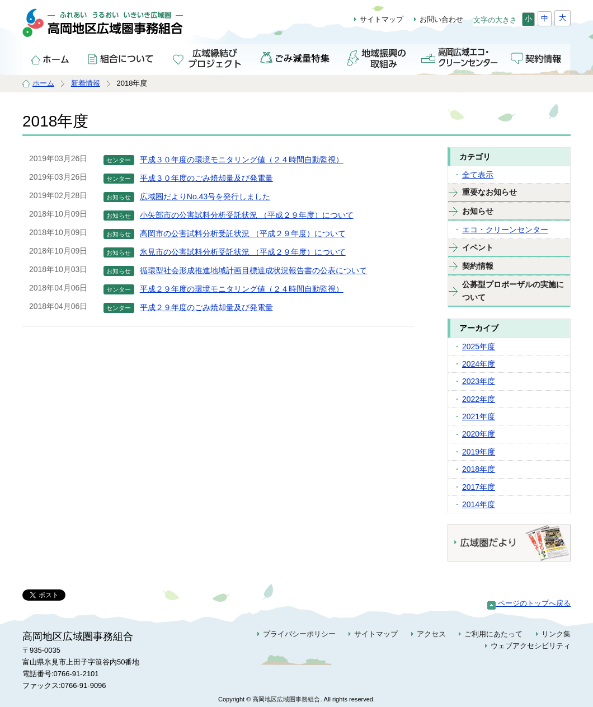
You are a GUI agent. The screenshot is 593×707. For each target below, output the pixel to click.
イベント (477, 247)
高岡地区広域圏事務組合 (115, 28)
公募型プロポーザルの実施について (513, 290)
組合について (122, 57)
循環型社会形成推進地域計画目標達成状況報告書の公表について (253, 270)
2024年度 (478, 363)
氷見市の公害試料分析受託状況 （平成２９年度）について (243, 251)
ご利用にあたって (493, 634)
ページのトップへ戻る (529, 603)
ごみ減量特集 (295, 57)
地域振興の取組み (377, 57)
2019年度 (478, 451)
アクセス (431, 634)
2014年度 (478, 504)
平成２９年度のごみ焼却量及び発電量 (206, 307)
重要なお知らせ (489, 192)
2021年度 (478, 416)
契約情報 (537, 57)
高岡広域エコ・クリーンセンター (459, 57)
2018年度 (478, 469)
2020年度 (478, 433)
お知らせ (477, 211)
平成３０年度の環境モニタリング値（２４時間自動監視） (241, 159)
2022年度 (478, 399)
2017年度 (478, 487)
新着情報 (85, 83)
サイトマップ (381, 19)
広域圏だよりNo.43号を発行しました (205, 196)
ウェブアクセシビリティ (531, 646)
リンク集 (556, 634)
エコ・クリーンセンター (505, 229)
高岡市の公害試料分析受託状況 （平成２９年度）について (243, 233)
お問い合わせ (441, 19)
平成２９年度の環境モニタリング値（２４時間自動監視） (241, 288)
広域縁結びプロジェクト (209, 57)
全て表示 (477, 174)
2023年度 (478, 381)
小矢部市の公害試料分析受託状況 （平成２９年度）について (247, 214)
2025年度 (478, 346)
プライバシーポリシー (299, 634)
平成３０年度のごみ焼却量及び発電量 (206, 178)
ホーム (50, 57)
